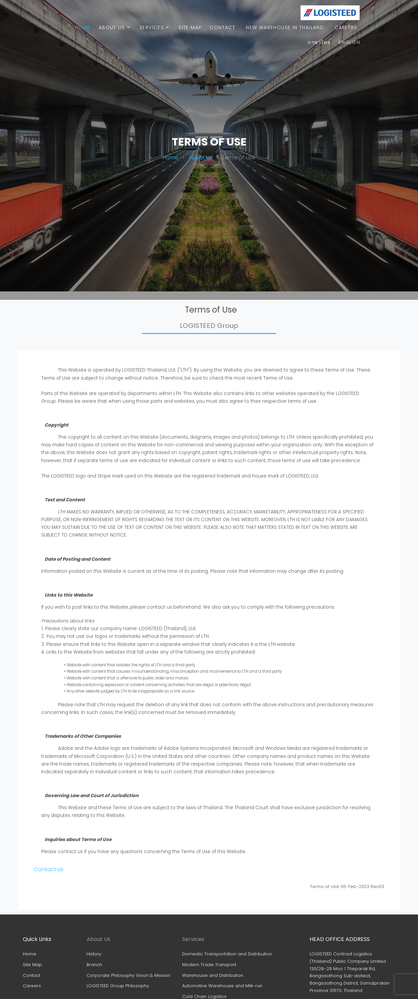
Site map (190, 27)
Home (83, 27)
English (349, 42)
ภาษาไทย (319, 42)
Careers (345, 27)
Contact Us (48, 869)
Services (152, 27)
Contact (222, 27)
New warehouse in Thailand (285, 27)
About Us (112, 27)
